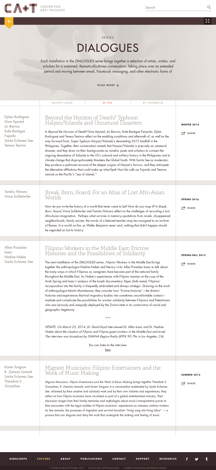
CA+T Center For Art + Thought (35, 8)
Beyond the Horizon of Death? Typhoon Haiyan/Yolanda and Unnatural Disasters (93, 120)
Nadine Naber (15, 257)
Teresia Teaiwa (15, 145)
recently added (62, 103)
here (108, 349)
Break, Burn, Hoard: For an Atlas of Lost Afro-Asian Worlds (104, 195)
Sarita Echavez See (19, 140)
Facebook (187, 459)
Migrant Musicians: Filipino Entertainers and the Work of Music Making (103, 370)
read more (106, 85)
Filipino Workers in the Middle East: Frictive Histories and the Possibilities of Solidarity (97, 251)
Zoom (207, 21)
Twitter (197, 459)
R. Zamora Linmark (18, 372)
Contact (119, 459)
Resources (168, 459)
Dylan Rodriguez (17, 117)
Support (142, 459)
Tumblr (206, 459)
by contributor (153, 103)
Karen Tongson (15, 367)
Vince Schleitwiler (18, 196)
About (66, 459)
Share (191, 133)
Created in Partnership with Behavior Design (145, 468)
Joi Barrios (12, 126)
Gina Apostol (14, 121)
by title (107, 103)
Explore (44, 459)
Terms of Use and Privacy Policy (103, 468)
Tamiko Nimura (16, 192)
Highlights (18, 459)
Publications (91, 459)
